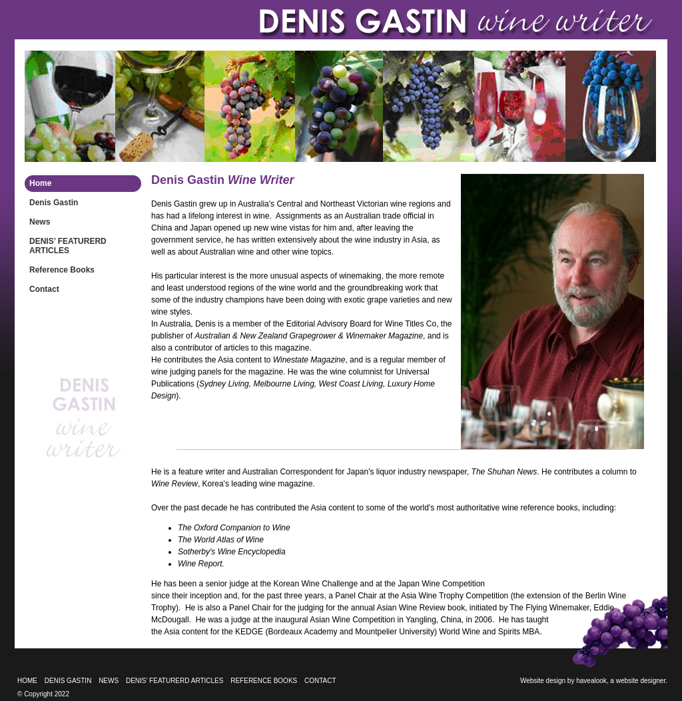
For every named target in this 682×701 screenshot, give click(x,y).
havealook (591, 680)
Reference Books (62, 270)
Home (40, 183)
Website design (542, 680)
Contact (44, 289)
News (39, 222)
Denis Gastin (53, 202)
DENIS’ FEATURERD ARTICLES (68, 246)
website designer (641, 680)
